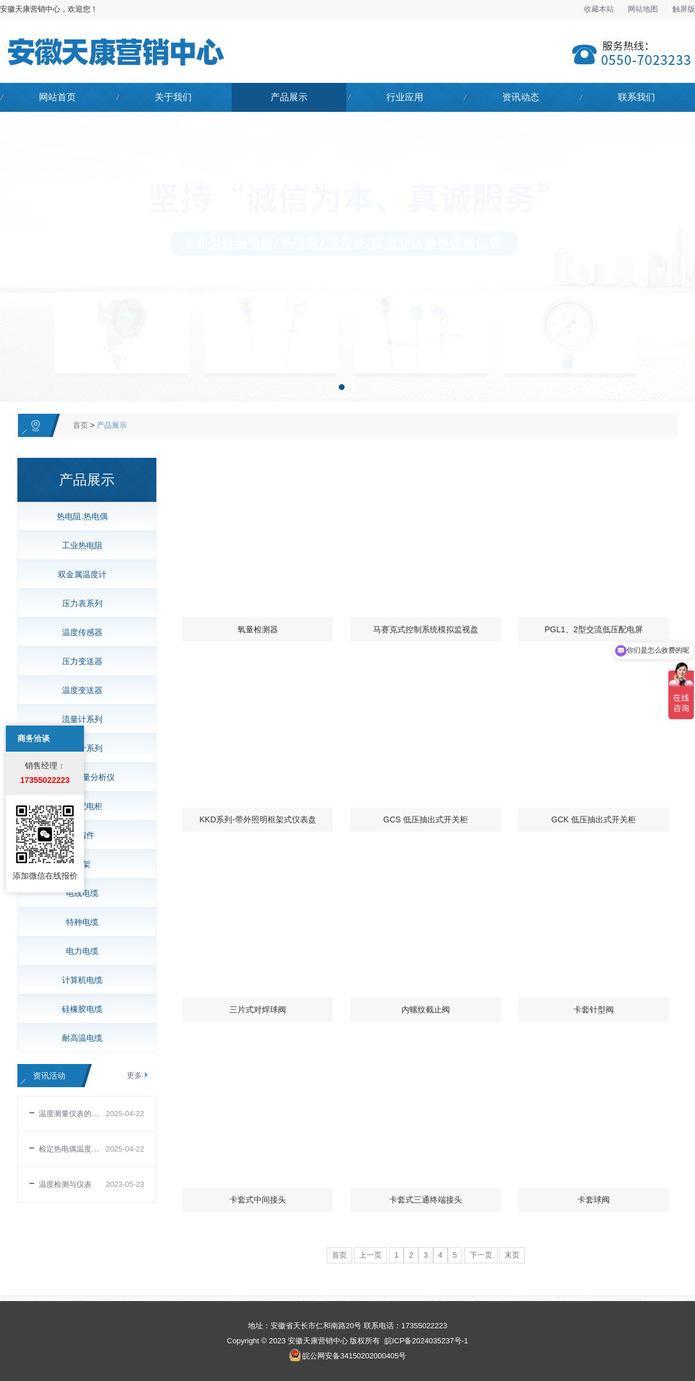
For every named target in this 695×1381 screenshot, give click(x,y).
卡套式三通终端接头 (425, 1199)
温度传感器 (82, 632)
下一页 (481, 1255)
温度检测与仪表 (65, 1184)
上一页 (370, 1255)
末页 (512, 1255)
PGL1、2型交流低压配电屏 (593, 629)
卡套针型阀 (593, 1009)
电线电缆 (82, 893)
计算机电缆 (82, 980)
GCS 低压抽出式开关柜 (425, 819)
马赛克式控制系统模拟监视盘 (425, 629)
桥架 (82, 864)
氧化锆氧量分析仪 (82, 777)
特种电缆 (82, 922)
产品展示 (289, 97)
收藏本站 (600, 9)
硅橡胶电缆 (82, 1009)
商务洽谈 (33, 649)
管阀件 (82, 835)
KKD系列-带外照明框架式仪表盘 (257, 819)
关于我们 (173, 97)
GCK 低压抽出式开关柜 (593, 819)
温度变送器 (82, 690)
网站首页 (57, 97)
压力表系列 (82, 603)
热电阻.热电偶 (82, 516)
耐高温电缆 (82, 1038)
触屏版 (683, 9)
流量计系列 (82, 719)
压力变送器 (82, 661)
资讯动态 (520, 97)
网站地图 (644, 9)
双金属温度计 (82, 574)
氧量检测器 (257, 629)
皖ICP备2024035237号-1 (427, 1340)
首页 (80, 425)
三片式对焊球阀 (257, 1009)
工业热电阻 (82, 545)
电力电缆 (82, 951)
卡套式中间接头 (257, 1199)
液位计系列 (82, 748)
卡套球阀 (593, 1199)
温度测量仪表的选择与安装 (72, 1113)
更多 (134, 1075)
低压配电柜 (82, 806)
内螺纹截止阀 (425, 1009)
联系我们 (636, 97)
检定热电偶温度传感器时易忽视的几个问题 (72, 1149)
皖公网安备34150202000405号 (354, 1355)
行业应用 (404, 97)
